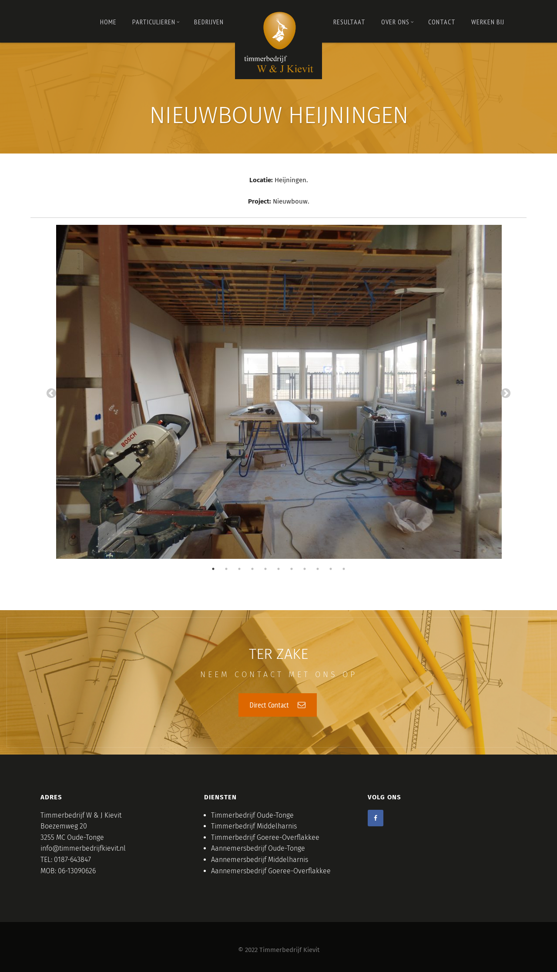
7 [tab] (291, 568)
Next (505, 393)
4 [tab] (252, 568)
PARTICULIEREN (156, 21)
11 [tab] (343, 568)
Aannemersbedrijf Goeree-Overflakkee (271, 870)
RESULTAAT (349, 21)
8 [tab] (304, 568)
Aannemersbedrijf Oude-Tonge (258, 848)
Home (108, 21)
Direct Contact (277, 704)
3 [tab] (239, 568)
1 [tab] (213, 568)
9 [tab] (317, 568)
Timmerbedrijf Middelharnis (254, 826)
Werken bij (487, 21)
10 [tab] (330, 568)
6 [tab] (278, 568)
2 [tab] (226, 568)
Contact (442, 21)
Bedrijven (209, 21)
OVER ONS (397, 21)
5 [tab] (265, 568)
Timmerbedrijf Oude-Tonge (252, 815)
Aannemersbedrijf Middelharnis (259, 859)
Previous (51, 393)
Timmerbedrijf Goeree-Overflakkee (265, 837)
